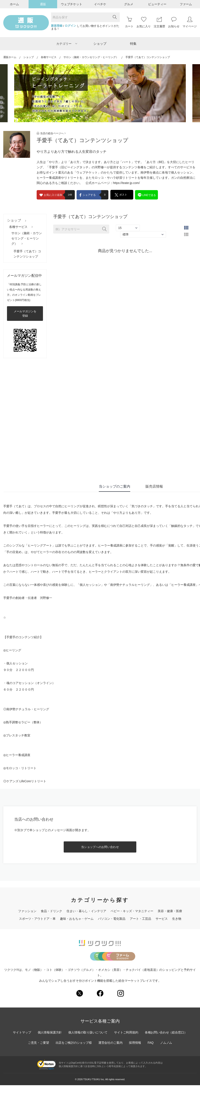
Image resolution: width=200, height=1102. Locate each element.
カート (129, 22)
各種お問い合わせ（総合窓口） (166, 1049)
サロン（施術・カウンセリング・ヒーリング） (90, 57)
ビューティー (157, 4)
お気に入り (144, 22)
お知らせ (173, 22)
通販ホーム (9, 57)
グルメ (128, 4)
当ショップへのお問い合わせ (100, 847)
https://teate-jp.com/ (126, 183)
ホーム (14, 4)
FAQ (151, 1059)
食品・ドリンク (51, 911)
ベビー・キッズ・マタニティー (132, 911)
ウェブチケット (71, 4)
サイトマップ (21, 1049)
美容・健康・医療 (170, 911)
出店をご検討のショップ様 (73, 1059)
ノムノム (167, 1059)
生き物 (176, 918)
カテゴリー (66, 43)
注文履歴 (159, 22)
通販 (43, 4)
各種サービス (48, 57)
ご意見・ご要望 (37, 1059)
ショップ (99, 43)
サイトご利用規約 (126, 1049)
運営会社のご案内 (110, 1059)
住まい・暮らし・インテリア (86, 911)
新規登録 (56, 25)
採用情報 (135, 1059)
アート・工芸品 (140, 918)
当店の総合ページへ (51, 133)
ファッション (27, 911)
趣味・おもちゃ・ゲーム (77, 918)
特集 (133, 43)
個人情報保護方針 (49, 1049)
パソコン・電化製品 (111, 918)
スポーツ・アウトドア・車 (37, 918)
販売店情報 (154, 486)
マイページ (190, 22)
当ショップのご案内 (114, 486)
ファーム (186, 4)
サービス (162, 918)
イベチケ (100, 4)
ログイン (70, 25)
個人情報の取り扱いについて (88, 1049)
